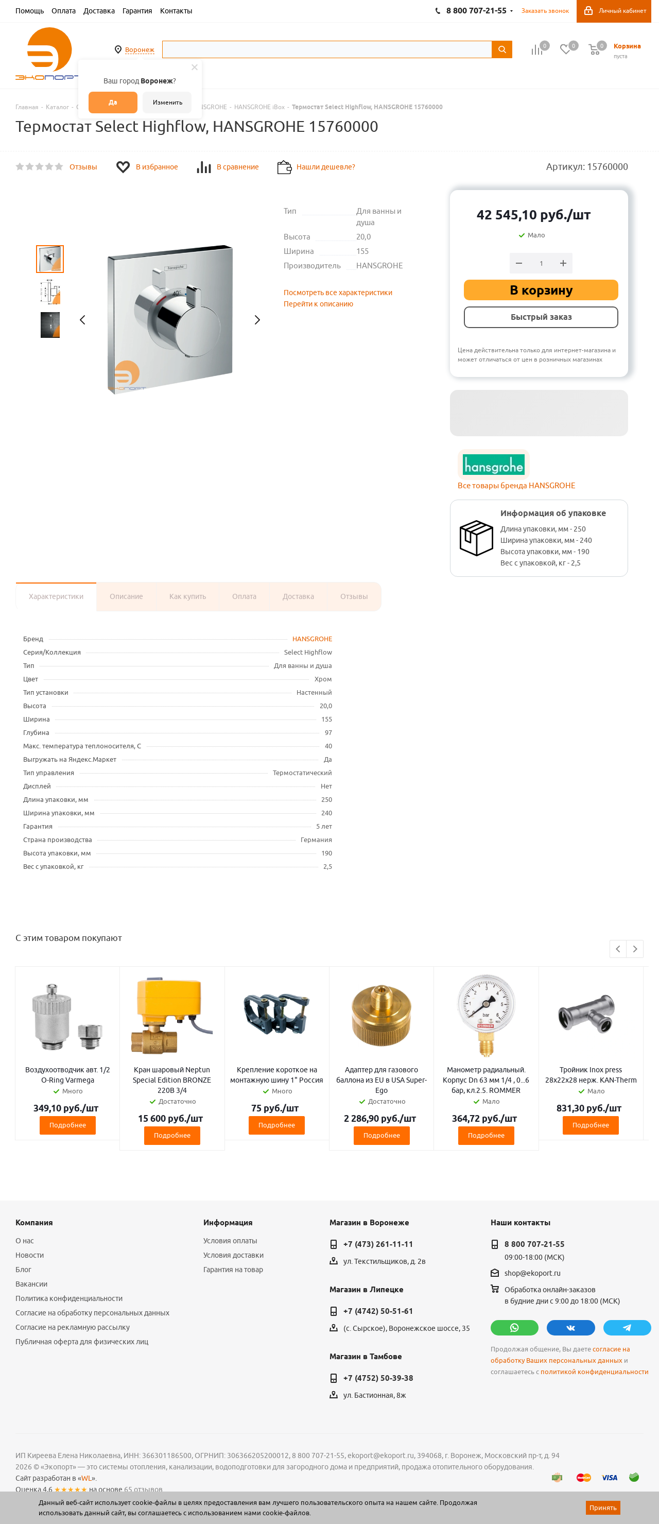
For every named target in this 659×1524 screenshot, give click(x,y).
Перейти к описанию (318, 304)
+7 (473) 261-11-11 (378, 1244)
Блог (23, 1269)
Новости (29, 1255)
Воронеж (139, 49)
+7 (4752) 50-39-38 (378, 1378)
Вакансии (31, 1284)
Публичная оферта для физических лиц (81, 1342)
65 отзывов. (144, 1489)
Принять (603, 1507)
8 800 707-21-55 (535, 1244)
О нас (24, 1241)
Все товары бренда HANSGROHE (517, 485)
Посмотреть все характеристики (338, 292)
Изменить (167, 102)
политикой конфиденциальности (595, 1372)
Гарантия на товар (233, 1269)
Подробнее (67, 1125)
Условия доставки (233, 1255)
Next (635, 949)
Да (113, 102)
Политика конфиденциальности (69, 1298)
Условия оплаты (230, 1241)
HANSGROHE (312, 639)
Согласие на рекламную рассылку (72, 1327)
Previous (618, 949)
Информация (228, 1222)
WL (86, 1478)
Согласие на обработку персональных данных (92, 1313)
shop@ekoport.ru (533, 1273)
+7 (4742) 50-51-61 (378, 1311)
